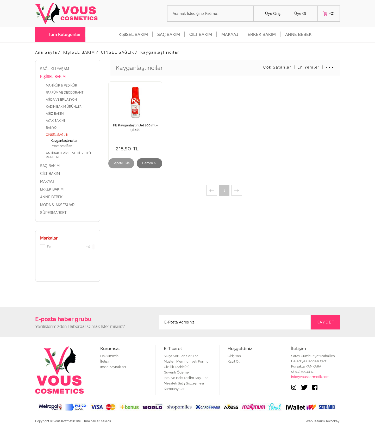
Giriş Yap (234, 356)
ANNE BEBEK (298, 34)
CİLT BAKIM (200, 34)
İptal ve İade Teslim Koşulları (186, 378)
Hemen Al (149, 163)
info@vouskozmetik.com (310, 377)
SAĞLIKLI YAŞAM (67, 69)
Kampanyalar (174, 389)
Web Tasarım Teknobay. (323, 421)
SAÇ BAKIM (168, 34)
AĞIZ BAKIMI (58, 113)
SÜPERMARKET (67, 213)
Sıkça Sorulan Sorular (181, 356)
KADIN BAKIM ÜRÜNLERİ (67, 106)
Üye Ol (300, 13)
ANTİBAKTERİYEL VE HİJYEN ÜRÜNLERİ (68, 155)
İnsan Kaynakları (113, 367)
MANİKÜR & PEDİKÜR (65, 85)
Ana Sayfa (46, 52)
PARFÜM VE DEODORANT (67, 92)
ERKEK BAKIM (262, 34)
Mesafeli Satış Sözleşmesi (184, 383)
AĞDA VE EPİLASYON (64, 99)
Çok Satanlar (277, 67)
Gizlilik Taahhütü (177, 367)
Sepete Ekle (121, 163)
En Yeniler (308, 67)
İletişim (105, 361)
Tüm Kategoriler (64, 34)
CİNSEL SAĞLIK (117, 52)
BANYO (54, 128)
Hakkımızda (109, 356)
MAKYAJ (229, 34)
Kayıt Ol (234, 361)
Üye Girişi (273, 13)
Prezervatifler (61, 146)
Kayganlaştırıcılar (159, 52)
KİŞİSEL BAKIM (133, 34)
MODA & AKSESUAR (67, 205)
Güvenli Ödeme (176, 372)
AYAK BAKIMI (58, 121)
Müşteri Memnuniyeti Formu (186, 361)
